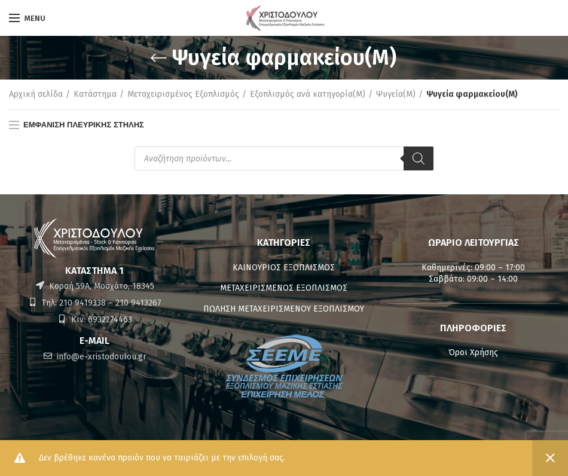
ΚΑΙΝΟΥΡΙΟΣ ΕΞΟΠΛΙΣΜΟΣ (284, 268)
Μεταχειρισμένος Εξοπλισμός (183, 94)
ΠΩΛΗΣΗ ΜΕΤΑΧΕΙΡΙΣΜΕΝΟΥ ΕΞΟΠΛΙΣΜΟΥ (283, 309)
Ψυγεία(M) (396, 94)
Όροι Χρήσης (473, 352)
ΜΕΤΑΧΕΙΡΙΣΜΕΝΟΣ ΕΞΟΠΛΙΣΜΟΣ (283, 288)
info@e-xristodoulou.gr (100, 357)
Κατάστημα (95, 94)
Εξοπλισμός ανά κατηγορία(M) (307, 94)
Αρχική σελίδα (36, 94)
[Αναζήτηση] (418, 158)
